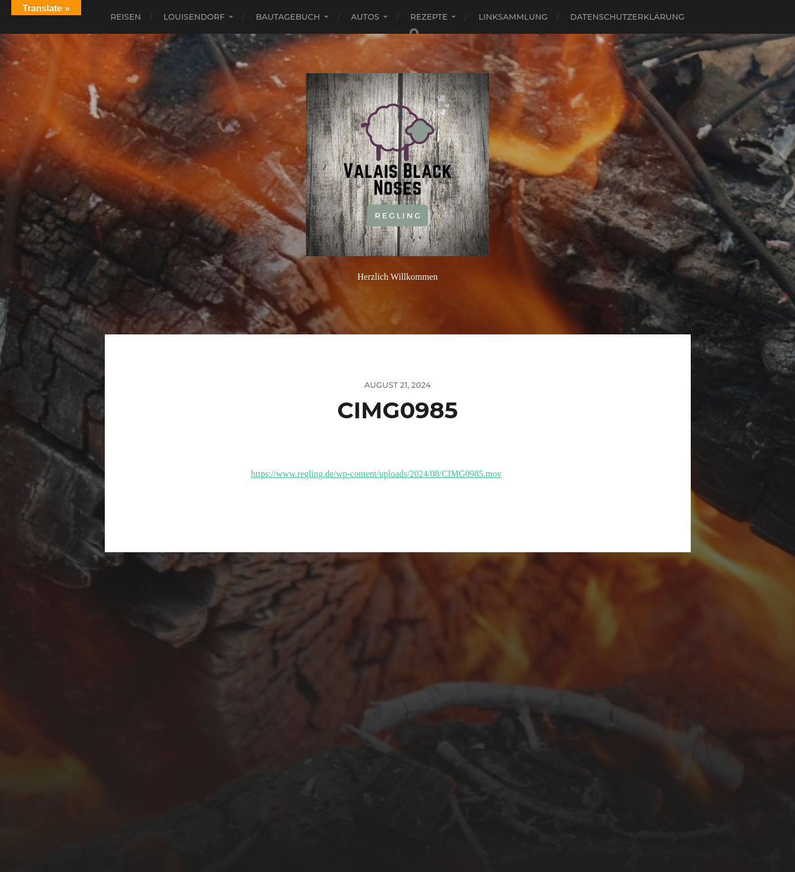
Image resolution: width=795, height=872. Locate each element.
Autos (365, 17)
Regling (418, 796)
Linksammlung (513, 17)
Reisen (125, 17)
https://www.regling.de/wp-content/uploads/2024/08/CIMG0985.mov (376, 474)
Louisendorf (194, 17)
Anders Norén (422, 823)
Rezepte (428, 17)
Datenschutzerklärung (627, 17)
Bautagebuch (288, 17)
